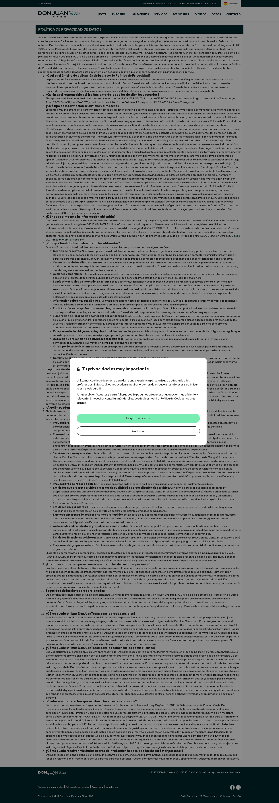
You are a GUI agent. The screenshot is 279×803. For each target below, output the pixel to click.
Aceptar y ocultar (138, 418)
